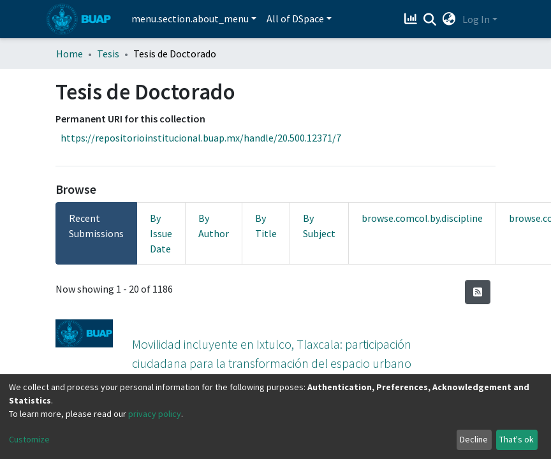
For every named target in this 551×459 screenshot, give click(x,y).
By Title (266, 226)
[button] (449, 19)
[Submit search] (430, 19)
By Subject (319, 226)
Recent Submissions (96, 226)
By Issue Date (161, 233)
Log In (476, 19)
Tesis (108, 53)
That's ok (516, 439)
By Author (213, 226)
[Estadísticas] (412, 19)
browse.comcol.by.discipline (422, 218)
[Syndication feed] (477, 292)
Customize (29, 439)
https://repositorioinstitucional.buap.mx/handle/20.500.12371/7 (201, 137)
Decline (474, 439)
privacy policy (154, 413)
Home (69, 53)
